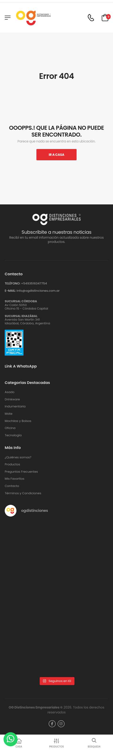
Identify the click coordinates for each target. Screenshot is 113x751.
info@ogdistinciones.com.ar (37, 290)
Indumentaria (15, 406)
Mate (8, 414)
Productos (12, 464)
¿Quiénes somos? (18, 457)
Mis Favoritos (14, 479)
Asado (9, 392)
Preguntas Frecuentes (21, 472)
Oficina (10, 428)
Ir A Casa (56, 154)
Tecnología (13, 435)
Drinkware (12, 399)
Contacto (12, 486)
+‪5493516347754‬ (34, 283)
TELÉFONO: (12, 283)
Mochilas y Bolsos (18, 421)
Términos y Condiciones (23, 493)
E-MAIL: (10, 290)
